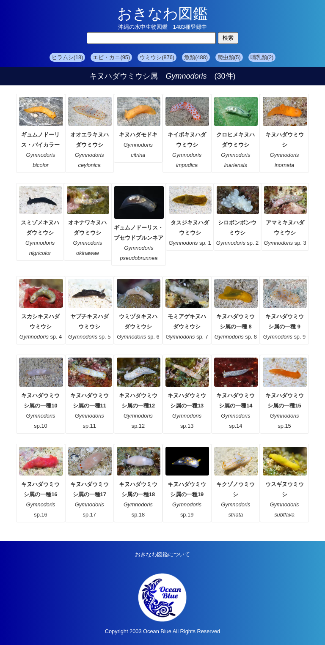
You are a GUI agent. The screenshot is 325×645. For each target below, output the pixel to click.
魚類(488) (196, 57)
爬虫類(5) (229, 57)
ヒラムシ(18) (67, 57)
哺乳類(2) (262, 57)
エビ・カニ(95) (111, 57)
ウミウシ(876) (157, 57)
